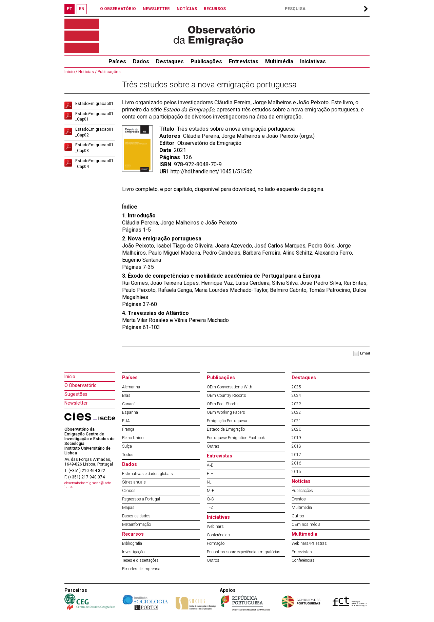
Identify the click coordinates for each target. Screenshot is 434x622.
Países (130, 377)
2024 (296, 395)
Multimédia (279, 61)
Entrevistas (243, 61)
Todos (128, 454)
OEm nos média (306, 524)
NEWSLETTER (156, 8)
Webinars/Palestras (309, 543)
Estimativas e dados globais (147, 473)
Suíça (127, 446)
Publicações (206, 61)
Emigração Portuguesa (227, 421)
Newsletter (76, 403)
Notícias (301, 481)
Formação (215, 543)
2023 (296, 404)
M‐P (210, 490)
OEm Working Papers (226, 412)
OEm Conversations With (229, 387)
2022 (296, 412)
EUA (126, 421)
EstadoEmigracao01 (94, 103)
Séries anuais (134, 482)
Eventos (299, 499)
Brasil (127, 395)
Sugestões (75, 394)
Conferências (218, 535)
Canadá (129, 404)
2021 (296, 421)
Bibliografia (132, 543)
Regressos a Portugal (141, 499)
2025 (296, 387)
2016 (296, 463)
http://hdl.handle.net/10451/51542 (211, 171)
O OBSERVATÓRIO (118, 8)
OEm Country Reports (226, 395)
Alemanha (131, 387)
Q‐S (210, 499)
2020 (296, 429)
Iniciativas (313, 61)
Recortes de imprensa (141, 568)
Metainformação (136, 524)
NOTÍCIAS (187, 8)
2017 (296, 454)
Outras (213, 446)
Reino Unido (132, 437)
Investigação (133, 552)
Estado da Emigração (226, 429)
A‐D (210, 465)
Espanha (130, 412)
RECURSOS (215, 8)
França (128, 429)
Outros (213, 560)
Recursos (133, 534)
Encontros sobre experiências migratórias (243, 552)
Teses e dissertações (140, 560)
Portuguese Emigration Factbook (236, 437)
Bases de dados (136, 516)
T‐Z (210, 507)
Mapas (128, 507)
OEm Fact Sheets (222, 404)
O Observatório (80, 385)
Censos (129, 490)
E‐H (210, 473)
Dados (141, 61)
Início (69, 376)
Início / (70, 71)
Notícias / (87, 71)
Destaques (170, 61)
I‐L (209, 482)
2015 (296, 471)
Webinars (215, 526)
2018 (296, 446)
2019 (296, 437)
